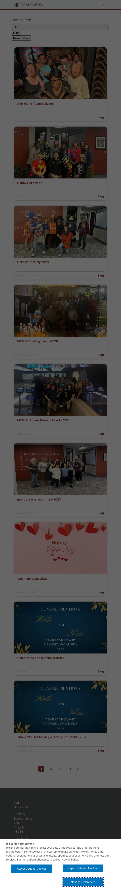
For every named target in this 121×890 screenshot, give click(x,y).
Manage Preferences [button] (83, 882)
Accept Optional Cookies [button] (31, 869)
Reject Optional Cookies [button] (83, 868)
